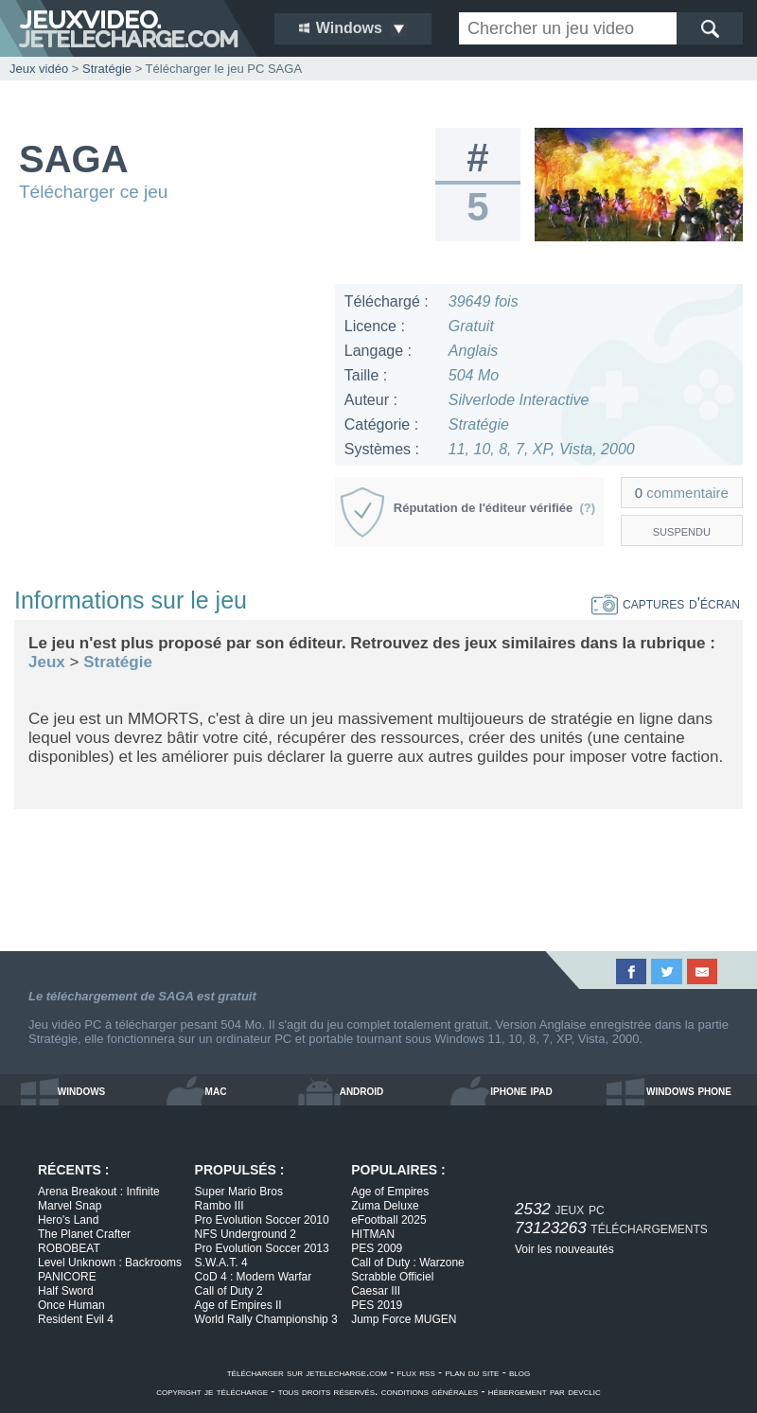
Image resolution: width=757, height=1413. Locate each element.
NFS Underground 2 (245, 1234)
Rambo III (219, 1205)
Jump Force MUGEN (403, 1319)
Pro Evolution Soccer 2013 (262, 1248)
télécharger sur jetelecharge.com (307, 1372)
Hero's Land (68, 1220)
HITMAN (373, 1234)
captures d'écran (665, 603)
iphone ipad (521, 1090)
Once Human (71, 1305)
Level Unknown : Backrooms (110, 1262)
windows (82, 1090)
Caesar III (375, 1291)
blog (519, 1372)
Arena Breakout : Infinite (99, 1191)
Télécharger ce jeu (93, 192)
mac (216, 1090)
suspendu (682, 530)
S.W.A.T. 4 (221, 1262)
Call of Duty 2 (229, 1291)
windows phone (688, 1090)
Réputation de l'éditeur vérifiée (494, 508)
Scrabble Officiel (392, 1276)
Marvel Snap (69, 1205)
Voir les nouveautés (564, 1249)
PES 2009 (376, 1248)
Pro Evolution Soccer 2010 (262, 1220)
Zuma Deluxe (384, 1205)
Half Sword (66, 1291)
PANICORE (67, 1276)
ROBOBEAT (69, 1248)
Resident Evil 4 (76, 1319)
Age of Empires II (238, 1305)
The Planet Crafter (84, 1234)
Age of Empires (390, 1191)
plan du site (472, 1372)
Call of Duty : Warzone (408, 1262)
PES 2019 (376, 1305)
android (362, 1090)
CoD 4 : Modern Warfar (253, 1276)
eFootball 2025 (388, 1220)
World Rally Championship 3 (266, 1319)
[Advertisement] (167, 402)
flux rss (416, 1372)
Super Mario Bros (239, 1191)
